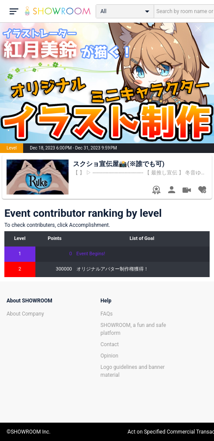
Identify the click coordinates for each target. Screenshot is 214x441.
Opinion (109, 356)
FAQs (106, 314)
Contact (109, 344)
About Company (25, 314)
